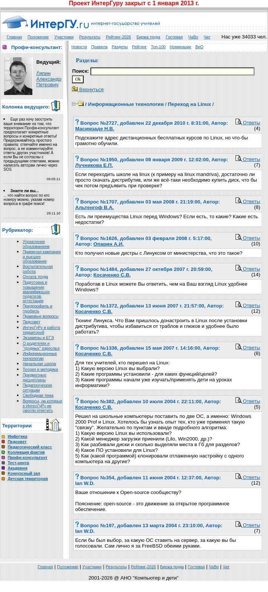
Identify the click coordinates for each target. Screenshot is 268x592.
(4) (257, 128)
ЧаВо (193, 37)
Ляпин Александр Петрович (48, 78)
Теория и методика (40, 369)
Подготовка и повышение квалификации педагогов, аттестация (36, 291)
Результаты (89, 37)
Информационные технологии (40, 356)
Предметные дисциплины (34, 377)
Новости (79, 46)
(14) (255, 274)
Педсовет (31, 322)
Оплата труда (35, 276)
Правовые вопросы (40, 316)
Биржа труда (148, 37)
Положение (38, 37)
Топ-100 (158, 46)
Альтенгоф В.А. (94, 207)
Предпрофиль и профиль (37, 308)
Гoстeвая (174, 37)
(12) (255, 311)
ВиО (199, 46)
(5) (257, 407)
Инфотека (17, 436)
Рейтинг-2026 (118, 37)
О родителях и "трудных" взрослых (41, 345)
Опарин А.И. (108, 244)
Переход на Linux (189, 104)
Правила (99, 46)
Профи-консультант (27, 457)
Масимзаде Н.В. (94, 129)
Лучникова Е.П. (94, 165)
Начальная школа (39, 363)
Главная (14, 37)
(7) (257, 165)
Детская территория (28, 478)
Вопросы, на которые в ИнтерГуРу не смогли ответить (42, 406)
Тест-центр (18, 462)
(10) (255, 243)
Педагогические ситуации (37, 387)
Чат (207, 37)
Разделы (120, 46)
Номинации (180, 46)
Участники (64, 37)
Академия (17, 468)
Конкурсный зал (24, 473)
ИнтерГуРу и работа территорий (41, 330)
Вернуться (87, 89)
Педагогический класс (30, 447)
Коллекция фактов (26, 452)
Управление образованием (36, 244)
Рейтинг (139, 46)
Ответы (248, 122)
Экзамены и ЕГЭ (38, 337)
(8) (257, 207)
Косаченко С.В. (112, 275)
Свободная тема (38, 395)
